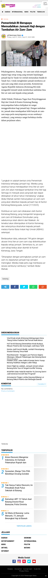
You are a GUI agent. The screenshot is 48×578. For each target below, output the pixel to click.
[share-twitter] (24, 287)
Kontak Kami (27, 569)
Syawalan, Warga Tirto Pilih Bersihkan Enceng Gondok (17, 472)
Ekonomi (27, 538)
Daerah (7, 12)
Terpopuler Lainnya (24, 526)
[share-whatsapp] (33, 287)
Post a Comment (8, 391)
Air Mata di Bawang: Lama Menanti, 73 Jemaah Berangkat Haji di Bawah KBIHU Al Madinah (17, 517)
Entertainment (7, 541)
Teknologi (41, 12)
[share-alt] (5, 287)
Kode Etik (37, 569)
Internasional (17, 12)
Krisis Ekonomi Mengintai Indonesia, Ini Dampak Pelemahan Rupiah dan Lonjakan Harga (16, 461)
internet (5, 551)
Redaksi (10, 569)
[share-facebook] (15, 287)
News (26, 12)
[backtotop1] (46, 576)
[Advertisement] (24, 150)
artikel (4, 548)
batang (6, 19)
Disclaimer (18, 569)
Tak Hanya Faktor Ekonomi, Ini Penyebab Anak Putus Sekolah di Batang (19, 488)
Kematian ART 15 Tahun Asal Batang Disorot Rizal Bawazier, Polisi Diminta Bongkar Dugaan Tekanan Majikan (18, 504)
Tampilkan (41, 384)
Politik (32, 12)
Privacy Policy (24, 571)
